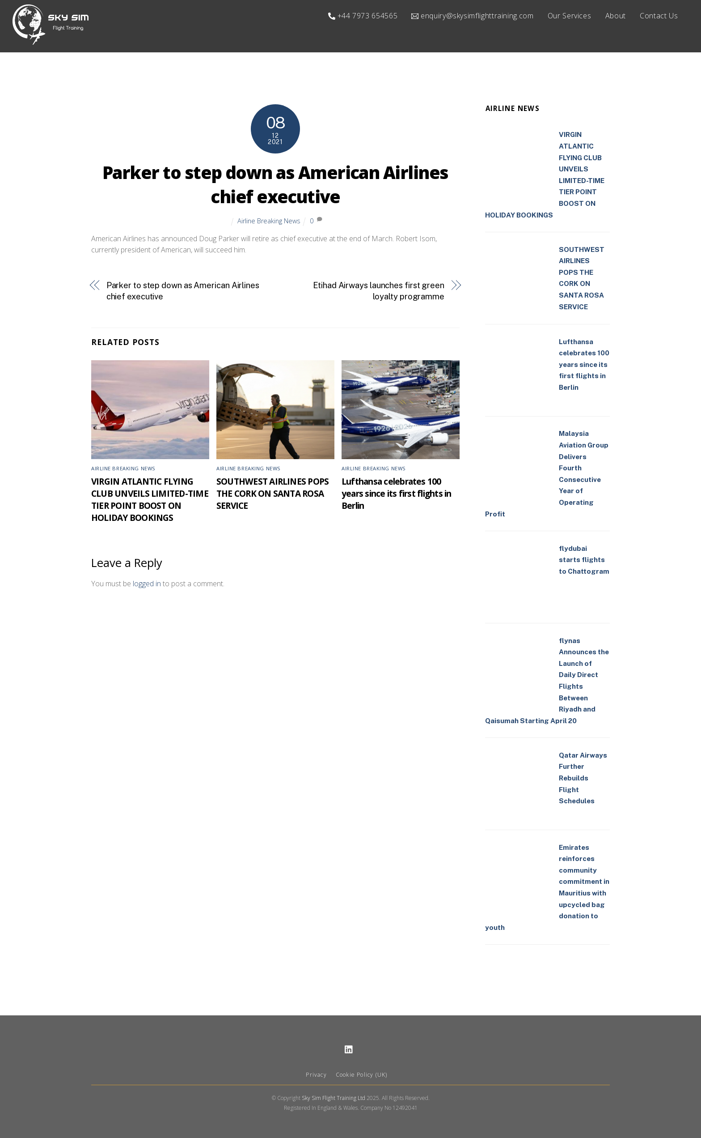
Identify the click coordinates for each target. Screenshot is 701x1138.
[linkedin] (349, 1049)
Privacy (316, 1075)
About (615, 16)
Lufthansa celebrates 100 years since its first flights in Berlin (396, 493)
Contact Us (659, 16)
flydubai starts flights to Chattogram (584, 560)
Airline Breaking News (268, 221)
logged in (147, 583)
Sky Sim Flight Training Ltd (333, 1098)
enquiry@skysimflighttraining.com (472, 16)
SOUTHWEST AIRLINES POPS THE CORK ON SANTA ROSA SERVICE (272, 493)
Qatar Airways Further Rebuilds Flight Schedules (583, 778)
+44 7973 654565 (362, 16)
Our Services (569, 16)
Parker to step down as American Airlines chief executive (275, 185)
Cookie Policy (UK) (362, 1075)
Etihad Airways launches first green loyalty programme (378, 291)
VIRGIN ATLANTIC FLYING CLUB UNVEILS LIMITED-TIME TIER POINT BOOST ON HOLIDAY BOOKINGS (149, 499)
